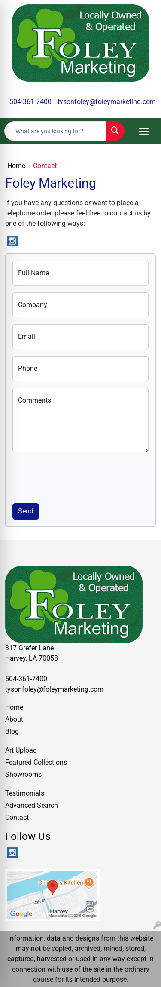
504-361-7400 (30, 102)
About (14, 719)
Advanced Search (31, 805)
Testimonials (24, 793)
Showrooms (23, 774)
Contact (17, 817)
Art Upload (21, 750)
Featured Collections (36, 762)
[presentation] (77, 476)
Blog (12, 731)
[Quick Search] (55, 131)
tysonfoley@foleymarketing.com (107, 102)
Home (16, 166)
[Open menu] (143, 131)
